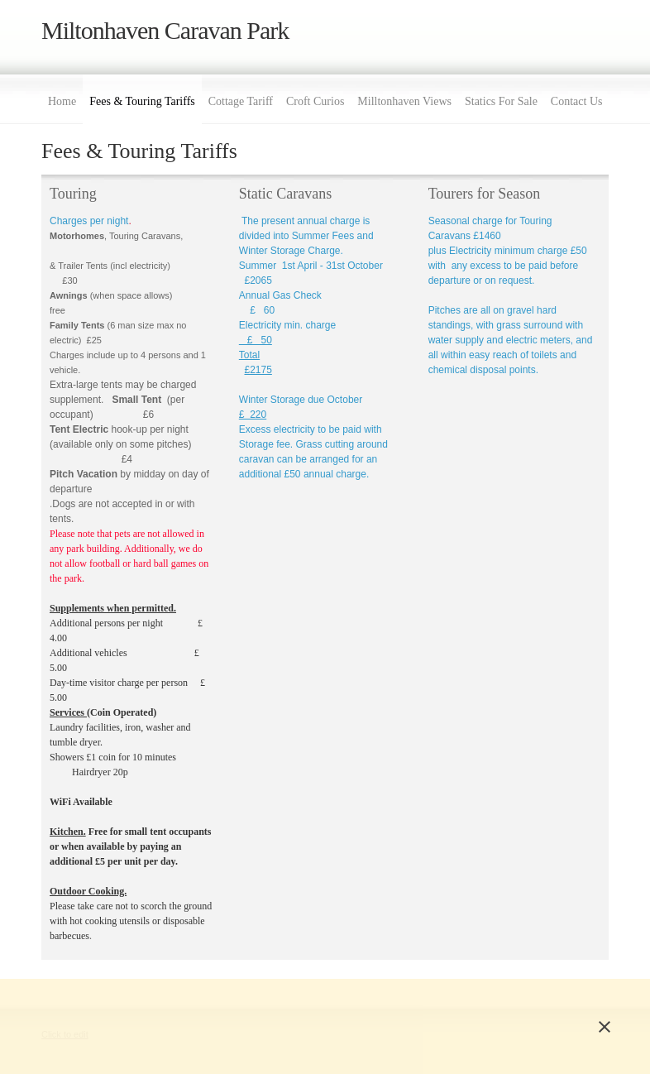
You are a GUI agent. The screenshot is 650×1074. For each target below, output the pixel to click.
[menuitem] (62, 99)
